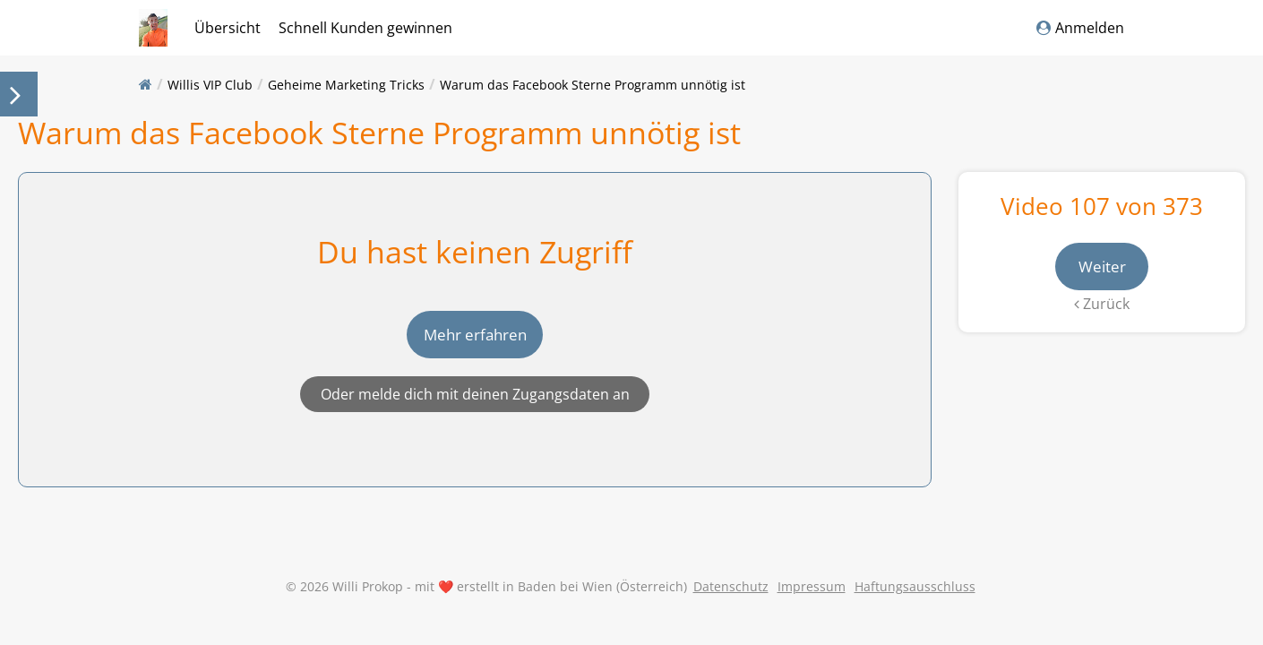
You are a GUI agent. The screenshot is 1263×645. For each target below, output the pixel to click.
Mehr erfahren (475, 347)
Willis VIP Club (210, 84)
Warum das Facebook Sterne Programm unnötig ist (592, 84)
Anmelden (1080, 28)
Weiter (1102, 267)
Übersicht (227, 28)
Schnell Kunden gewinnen (365, 28)
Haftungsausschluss (915, 613)
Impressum (812, 613)
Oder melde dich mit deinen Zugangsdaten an (475, 408)
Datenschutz (731, 613)
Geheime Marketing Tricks (346, 84)
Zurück (1102, 305)
